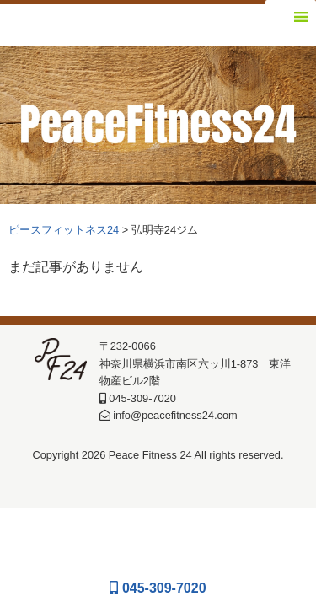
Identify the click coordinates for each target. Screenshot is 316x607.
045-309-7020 (158, 588)
